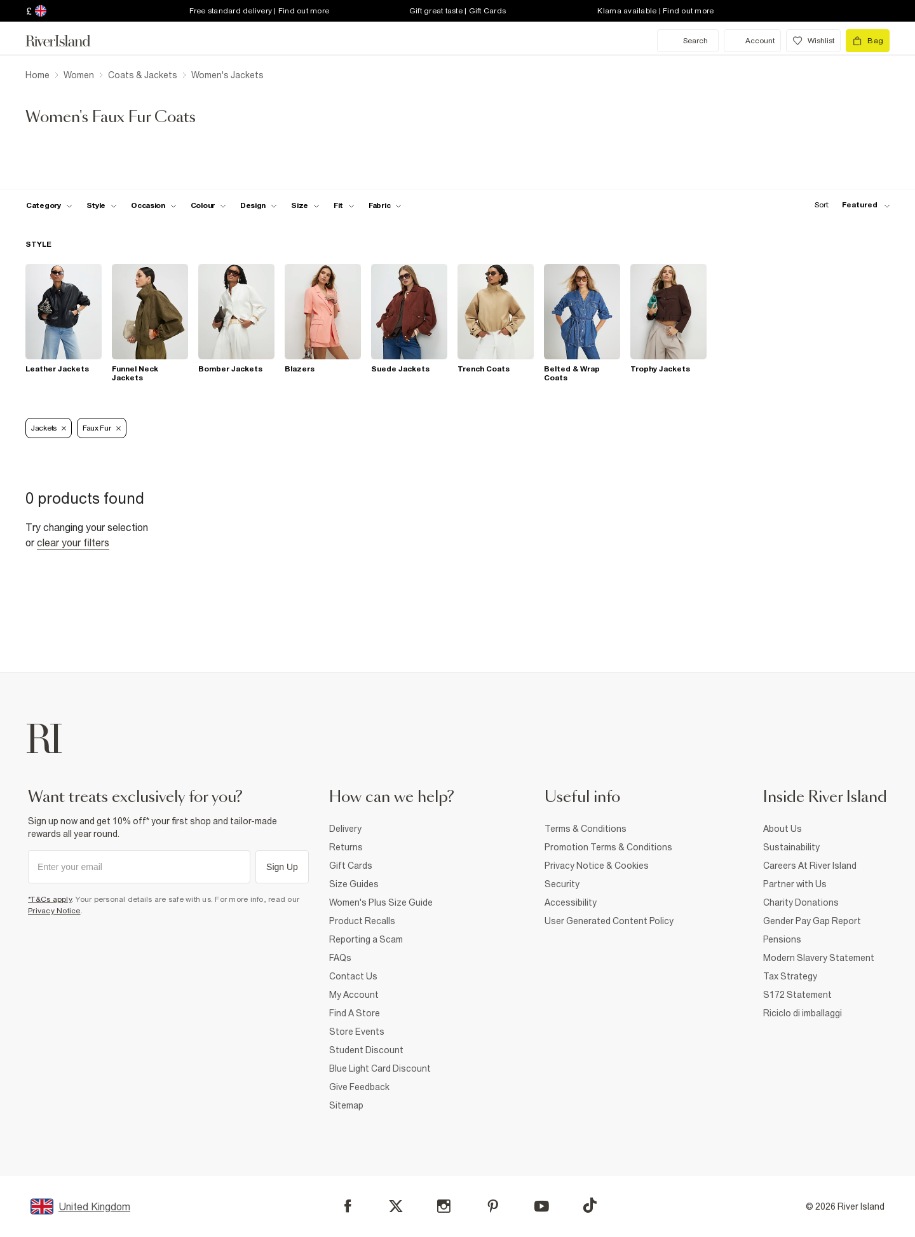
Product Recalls (362, 921)
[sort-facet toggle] (849, 205)
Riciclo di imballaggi (802, 1013)
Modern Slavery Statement (818, 958)
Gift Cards (350, 865)
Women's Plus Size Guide (381, 902)
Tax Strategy (790, 976)
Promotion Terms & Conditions (608, 847)
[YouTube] (541, 1206)
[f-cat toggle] (49, 205)
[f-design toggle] (258, 205)
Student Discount (366, 1050)
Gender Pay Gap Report (812, 921)
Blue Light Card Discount (380, 1068)
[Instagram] (443, 1206)
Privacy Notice (54, 910)
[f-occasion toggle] (153, 205)
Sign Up (282, 867)
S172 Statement (797, 995)
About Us (782, 829)
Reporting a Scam (366, 939)
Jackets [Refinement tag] (48, 428)
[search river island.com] (688, 40)
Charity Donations (801, 902)
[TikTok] (589, 1205)
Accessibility (571, 902)
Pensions (782, 939)
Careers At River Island (810, 865)
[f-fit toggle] (344, 205)
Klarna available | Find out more (655, 10)
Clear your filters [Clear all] (73, 542)
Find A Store (354, 1013)
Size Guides (354, 884)
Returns (346, 847)
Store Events (356, 1031)
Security (562, 884)
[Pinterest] (492, 1206)
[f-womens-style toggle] (102, 205)
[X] (395, 1206)
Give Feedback (359, 1087)
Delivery (345, 829)
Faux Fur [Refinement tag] (102, 428)
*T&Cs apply (50, 899)
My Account (354, 995)
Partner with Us (795, 884)
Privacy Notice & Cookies (597, 865)
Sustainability (791, 847)
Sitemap (346, 1105)
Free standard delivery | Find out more (259, 10)
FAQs (340, 958)
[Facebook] (347, 1206)
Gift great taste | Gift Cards (457, 10)
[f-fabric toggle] (385, 205)
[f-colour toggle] (208, 205)
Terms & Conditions (586, 829)
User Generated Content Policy (609, 921)
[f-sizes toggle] (305, 205)
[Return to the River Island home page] (67, 41)
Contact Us (353, 976)
